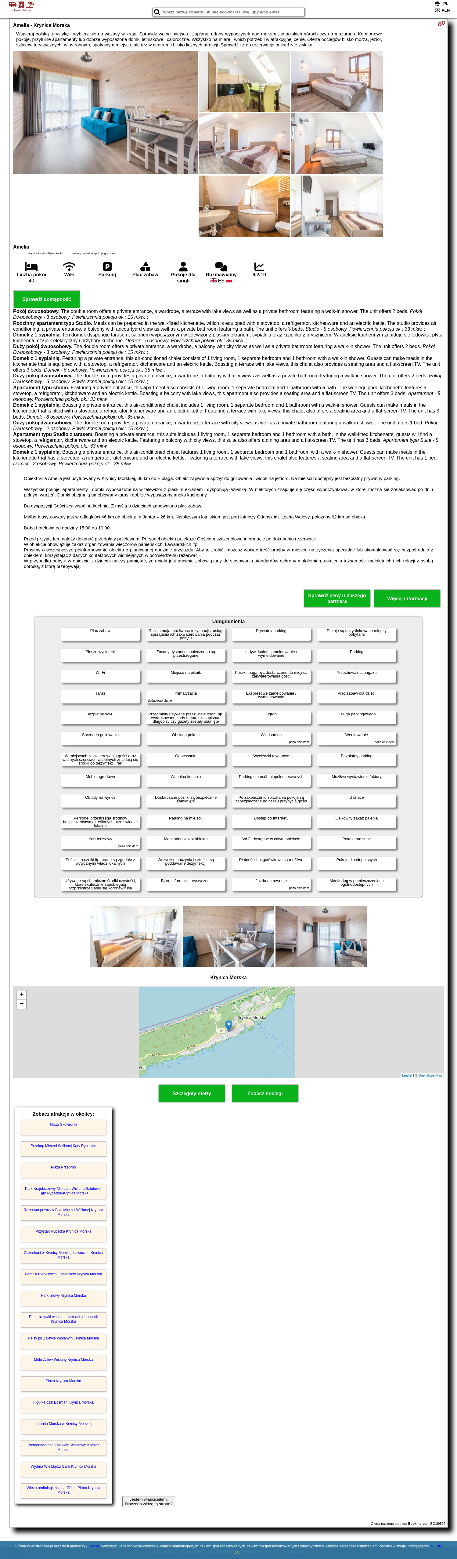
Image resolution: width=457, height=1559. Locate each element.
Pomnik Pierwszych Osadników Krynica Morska (63, 1274)
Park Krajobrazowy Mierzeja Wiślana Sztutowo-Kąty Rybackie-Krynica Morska (63, 1191)
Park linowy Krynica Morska (63, 1295)
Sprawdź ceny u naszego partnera (337, 598)
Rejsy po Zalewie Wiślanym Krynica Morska (63, 1338)
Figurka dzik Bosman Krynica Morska (63, 1402)
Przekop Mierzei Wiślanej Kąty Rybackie (63, 1146)
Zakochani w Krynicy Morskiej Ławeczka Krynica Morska (63, 1255)
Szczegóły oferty (192, 1093)
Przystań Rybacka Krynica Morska (64, 1231)
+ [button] (22, 995)
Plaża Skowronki (63, 1124)
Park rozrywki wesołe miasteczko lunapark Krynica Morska (63, 1319)
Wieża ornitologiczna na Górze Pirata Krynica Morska (63, 1490)
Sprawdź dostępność (46, 299)
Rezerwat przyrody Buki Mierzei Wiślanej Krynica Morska (63, 1212)
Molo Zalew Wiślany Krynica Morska (63, 1359)
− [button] (22, 1004)
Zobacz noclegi (265, 1093)
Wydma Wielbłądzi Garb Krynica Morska (63, 1466)
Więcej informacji (407, 598)
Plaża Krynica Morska (63, 1381)
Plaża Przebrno (63, 1167)
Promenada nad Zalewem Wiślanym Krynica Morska (63, 1447)
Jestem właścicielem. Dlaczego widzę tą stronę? (148, 1501)
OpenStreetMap (430, 1075)
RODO (436, 1546)
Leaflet (407, 1075)
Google (93, 1546)
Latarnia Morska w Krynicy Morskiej (63, 1424)
